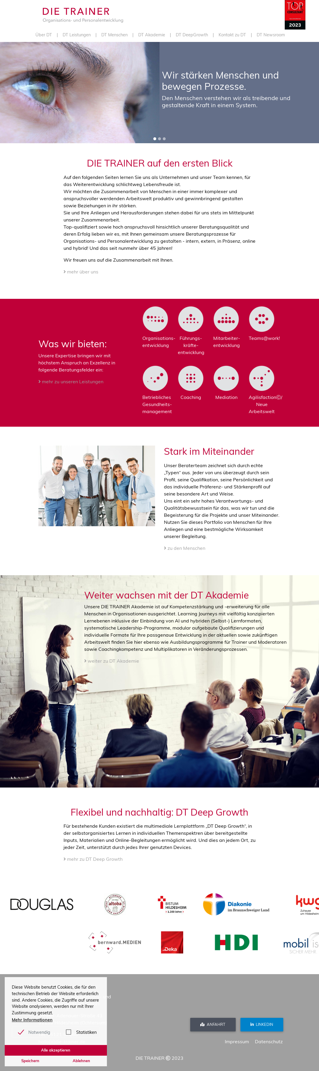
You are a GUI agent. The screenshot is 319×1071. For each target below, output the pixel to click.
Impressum (237, 1041)
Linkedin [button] (261, 1024)
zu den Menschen (184, 548)
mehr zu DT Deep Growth (93, 859)
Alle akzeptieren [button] (55, 1050)
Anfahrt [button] (212, 1024)
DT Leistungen (77, 35)
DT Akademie (151, 35)
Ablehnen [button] (81, 1060)
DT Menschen (114, 35)
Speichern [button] (30, 1060)
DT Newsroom (271, 35)
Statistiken (86, 1032)
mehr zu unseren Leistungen (70, 381)
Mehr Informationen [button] (32, 1020)
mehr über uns (81, 272)
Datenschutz (269, 1041)
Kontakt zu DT (232, 35)
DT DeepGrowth (192, 35)
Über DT (43, 35)
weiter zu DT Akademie (111, 661)
